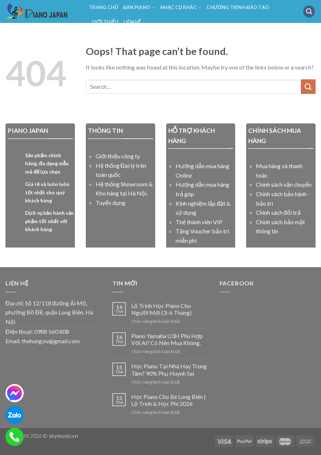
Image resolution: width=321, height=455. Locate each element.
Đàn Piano (139, 7)
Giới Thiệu (105, 22)
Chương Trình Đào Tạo (237, 7)
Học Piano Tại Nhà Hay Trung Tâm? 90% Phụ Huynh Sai (169, 369)
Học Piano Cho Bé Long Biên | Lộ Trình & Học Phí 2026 (168, 400)
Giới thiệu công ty (118, 156)
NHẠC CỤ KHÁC (181, 7)
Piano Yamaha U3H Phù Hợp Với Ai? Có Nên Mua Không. (167, 339)
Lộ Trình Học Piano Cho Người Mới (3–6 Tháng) (161, 309)
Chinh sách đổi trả (278, 212)
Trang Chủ (103, 7)
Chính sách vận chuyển (284, 184)
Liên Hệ (132, 22)
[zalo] (14, 415)
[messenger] (14, 393)
